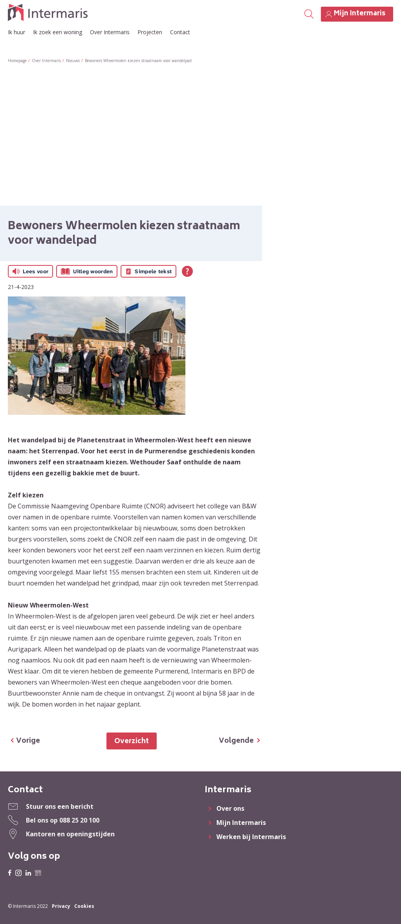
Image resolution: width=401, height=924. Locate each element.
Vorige (28, 741)
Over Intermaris (110, 32)
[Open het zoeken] (308, 14)
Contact (180, 32)
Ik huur (16, 32)
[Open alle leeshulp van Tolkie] (187, 271)
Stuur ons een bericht (59, 806)
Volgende (236, 741)
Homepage (17, 60)
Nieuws (73, 60)
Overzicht (131, 741)
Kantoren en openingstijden (70, 834)
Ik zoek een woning (57, 32)
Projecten (149, 32)
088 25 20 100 (79, 820)
